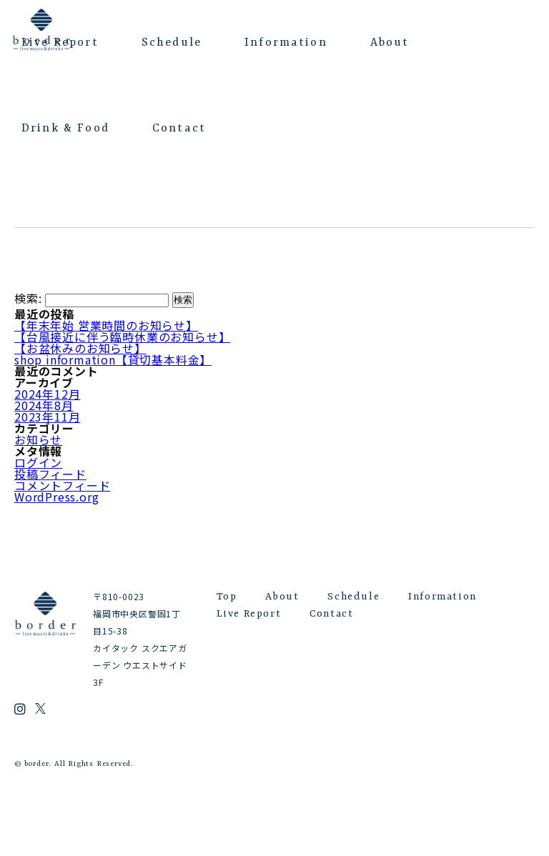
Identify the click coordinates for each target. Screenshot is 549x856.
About (390, 42)
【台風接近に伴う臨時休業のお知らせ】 (122, 336)
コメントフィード (62, 485)
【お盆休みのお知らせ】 (80, 348)
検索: (27, 298)
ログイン (38, 462)
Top (227, 596)
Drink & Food (65, 128)
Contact (179, 128)
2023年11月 (47, 416)
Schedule (172, 42)
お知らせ (38, 439)
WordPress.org (56, 496)
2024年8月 (44, 405)
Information (285, 42)
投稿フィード (50, 473)
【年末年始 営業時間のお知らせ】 (106, 325)
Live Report (60, 42)
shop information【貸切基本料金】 (113, 359)
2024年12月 (47, 393)
